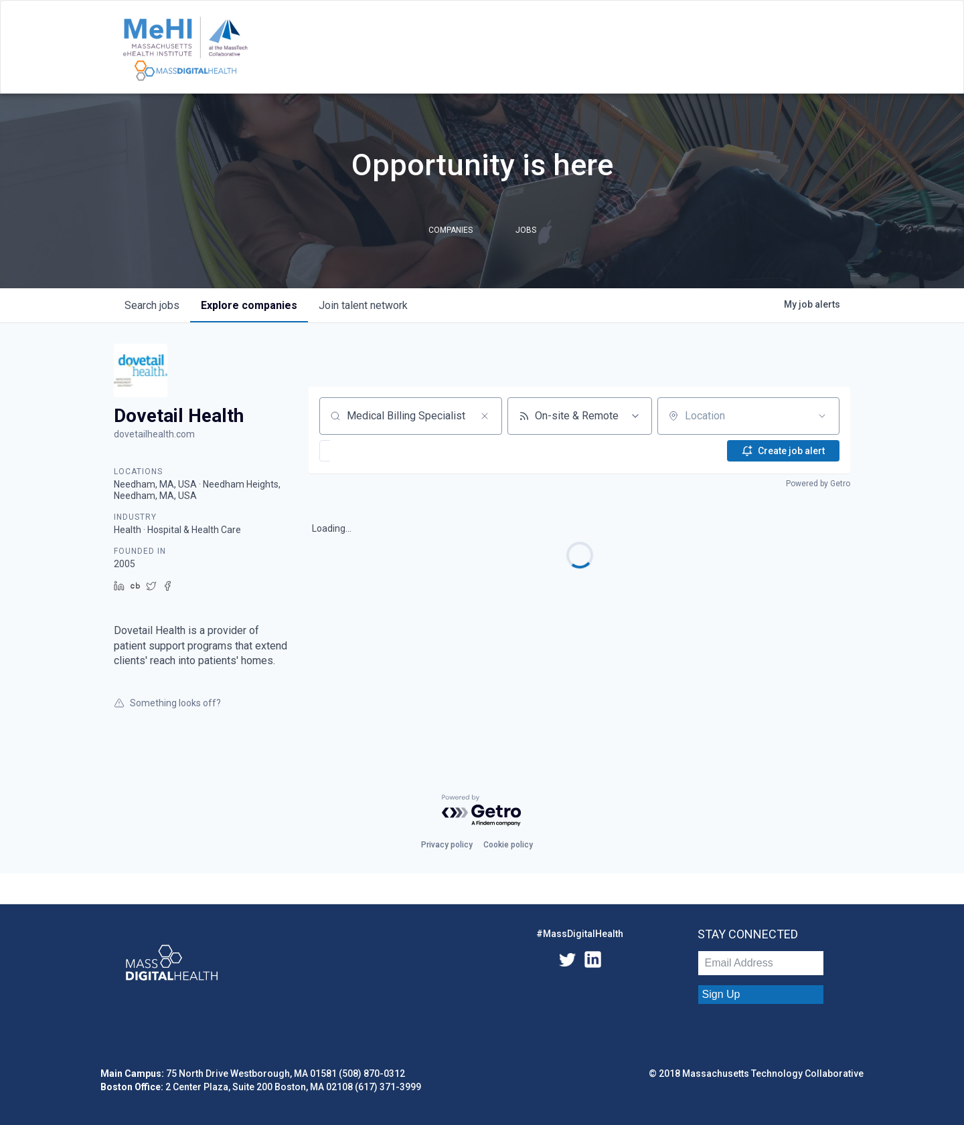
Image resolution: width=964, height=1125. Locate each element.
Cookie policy (508, 844)
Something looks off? (167, 703)
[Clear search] (484, 416)
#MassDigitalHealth (579, 933)
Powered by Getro (818, 483)
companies (249, 305)
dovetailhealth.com (154, 434)
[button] (365, 451)
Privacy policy (447, 844)
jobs (152, 305)
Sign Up (721, 994)
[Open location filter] (822, 416)
